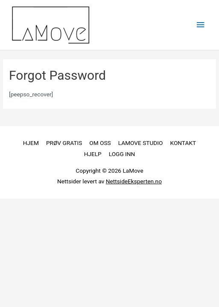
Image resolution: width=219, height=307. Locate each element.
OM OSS (100, 142)
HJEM (31, 142)
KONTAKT (183, 142)
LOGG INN (122, 154)
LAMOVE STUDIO (140, 142)
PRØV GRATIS (64, 142)
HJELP (93, 154)
